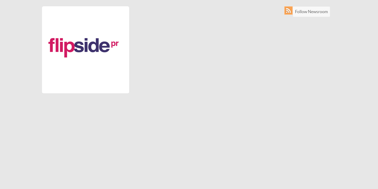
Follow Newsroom (311, 11)
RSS (289, 10)
